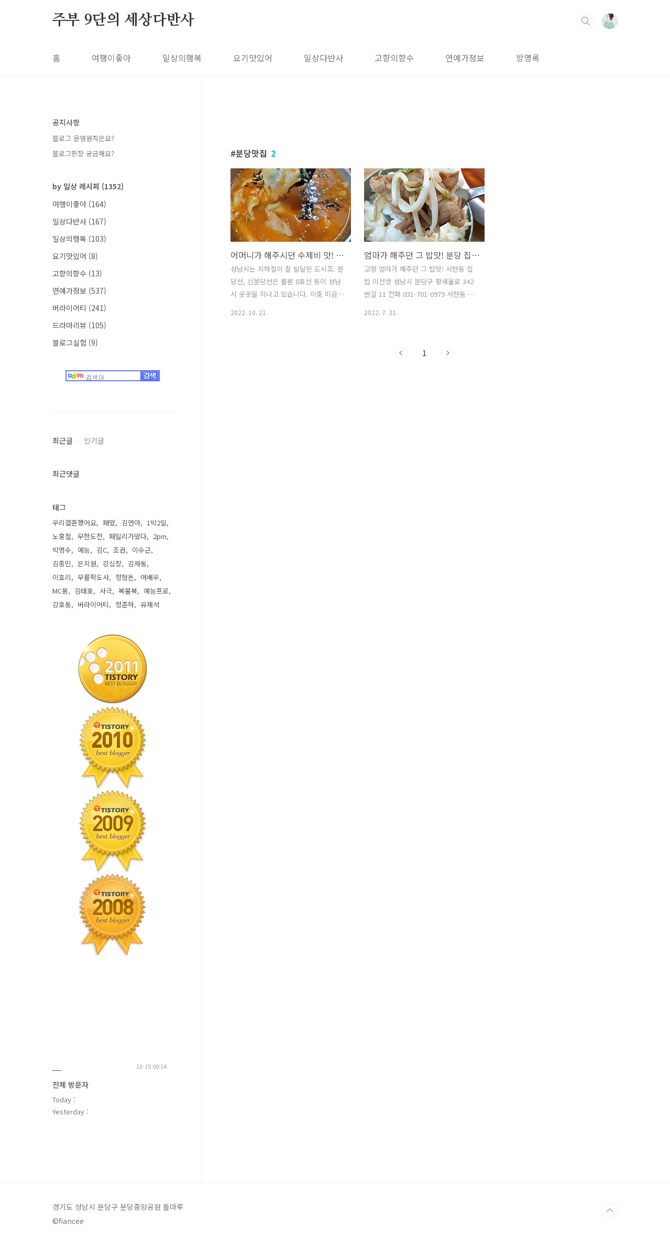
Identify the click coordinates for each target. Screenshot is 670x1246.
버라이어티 (79, 308)
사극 (106, 591)
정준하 (124, 604)
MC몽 (60, 591)
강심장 (112, 563)
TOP (609, 1210)
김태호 (83, 591)
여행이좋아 (111, 57)
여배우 (149, 577)
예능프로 (156, 591)
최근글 (62, 440)
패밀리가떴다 (128, 536)
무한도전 (90, 536)
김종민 (61, 563)
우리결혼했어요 (74, 523)
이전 (401, 353)
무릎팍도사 (93, 577)
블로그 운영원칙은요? (83, 138)
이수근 (141, 550)
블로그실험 (75, 342)
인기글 (94, 440)
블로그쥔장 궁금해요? (83, 153)
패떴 (109, 523)
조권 (119, 550)
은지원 (87, 563)
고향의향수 (394, 57)
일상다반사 (323, 57)
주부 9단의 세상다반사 (123, 20)
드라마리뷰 (79, 325)
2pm (160, 536)
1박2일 (157, 523)
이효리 (61, 577)
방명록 (528, 57)
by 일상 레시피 (88, 186)
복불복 (127, 591)
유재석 (149, 604)
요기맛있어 (252, 57)
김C (101, 550)
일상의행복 (182, 57)
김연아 (131, 523)
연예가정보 (465, 57)
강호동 (61, 604)
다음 (447, 353)
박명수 (61, 550)
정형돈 (124, 577)
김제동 (137, 563)
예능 (84, 550)
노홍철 (61, 536)
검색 (586, 21)
